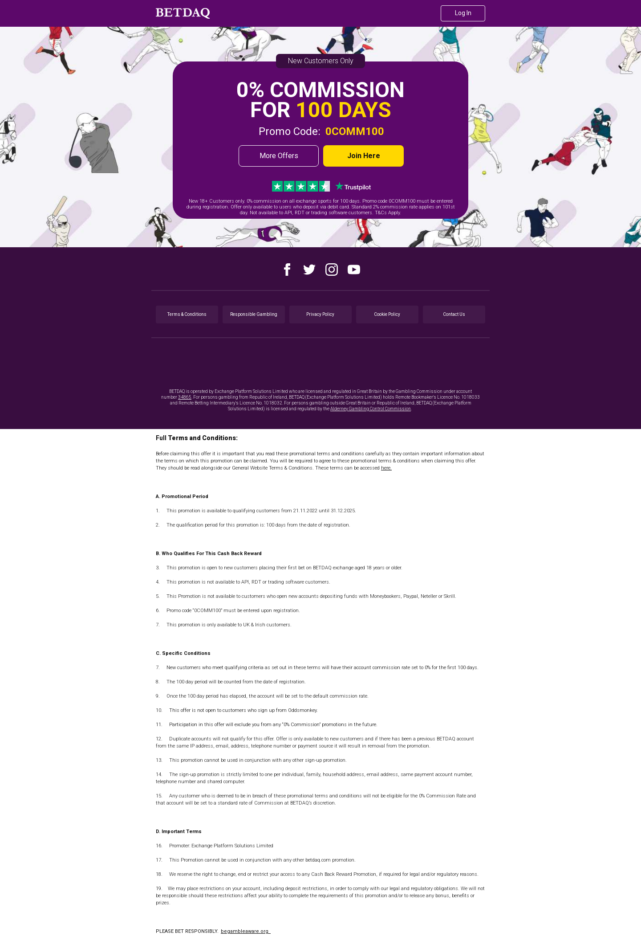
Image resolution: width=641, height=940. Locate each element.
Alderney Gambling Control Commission (370, 408)
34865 (184, 397)
